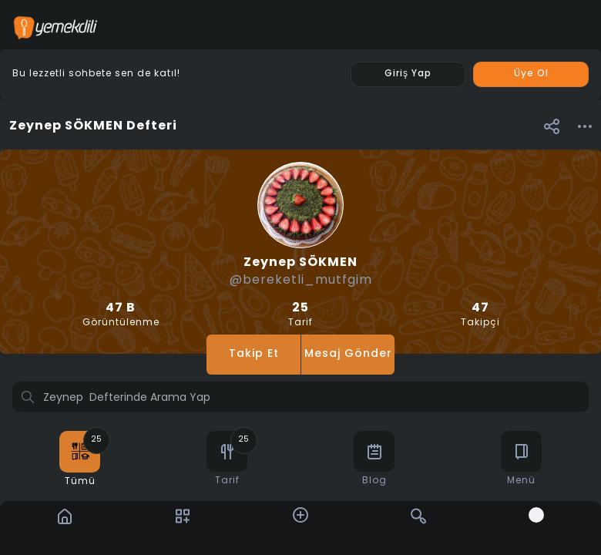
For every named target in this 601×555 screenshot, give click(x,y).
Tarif (300, 315)
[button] (551, 126)
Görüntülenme (120, 315)
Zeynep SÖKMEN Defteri (93, 126)
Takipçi (480, 315)
